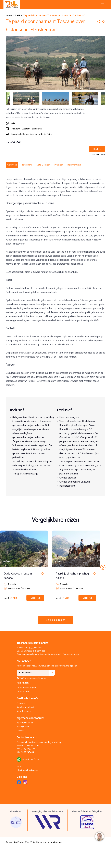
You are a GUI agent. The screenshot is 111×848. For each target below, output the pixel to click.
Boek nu (97, 149)
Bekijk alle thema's (27, 698)
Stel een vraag (98, 155)
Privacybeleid (23, 726)
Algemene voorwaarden (30, 718)
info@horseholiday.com (27, 770)
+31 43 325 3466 (27, 749)
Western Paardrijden (32, 129)
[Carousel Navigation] (55, 567)
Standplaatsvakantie (26, 707)
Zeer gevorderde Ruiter (41, 134)
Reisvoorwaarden (25, 723)
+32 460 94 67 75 (30, 759)
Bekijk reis (35, 598)
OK (52, 673)
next (103, 567)
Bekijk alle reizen (55, 620)
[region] (99, 836)
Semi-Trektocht (24, 711)
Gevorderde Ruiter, (20, 134)
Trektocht (21, 703)
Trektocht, (16, 129)
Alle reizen (22, 683)
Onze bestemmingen (26, 687)
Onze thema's (23, 691)
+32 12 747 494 (27, 752)
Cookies (20, 731)
